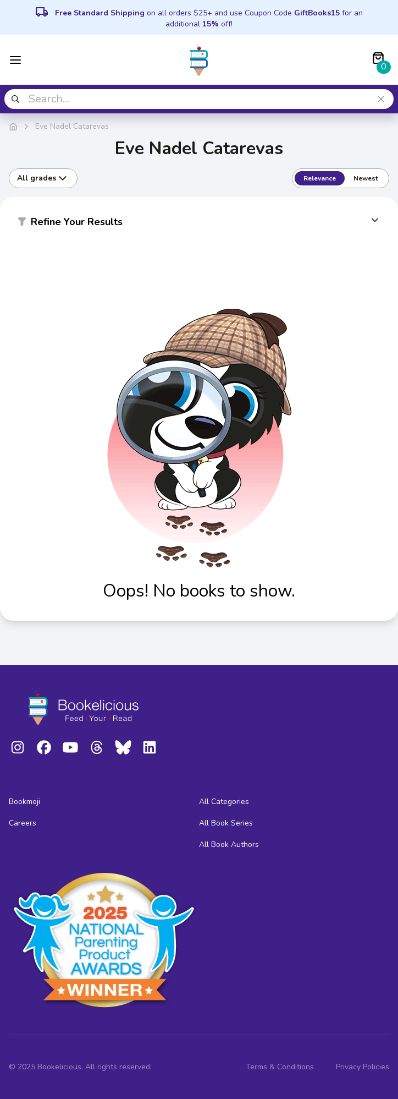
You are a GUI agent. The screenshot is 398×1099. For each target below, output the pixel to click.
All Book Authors (229, 844)
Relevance (319, 178)
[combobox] (199, 99)
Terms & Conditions (280, 1067)
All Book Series (226, 823)
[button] (199, 224)
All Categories (224, 801)
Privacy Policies (362, 1067)
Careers (22, 823)
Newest (365, 178)
